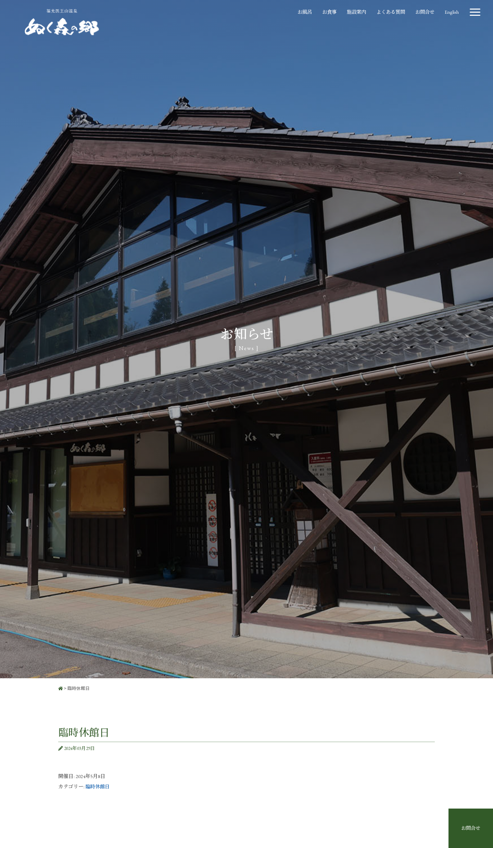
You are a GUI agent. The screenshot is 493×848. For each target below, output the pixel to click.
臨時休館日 (98, 786)
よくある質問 (387, 11)
